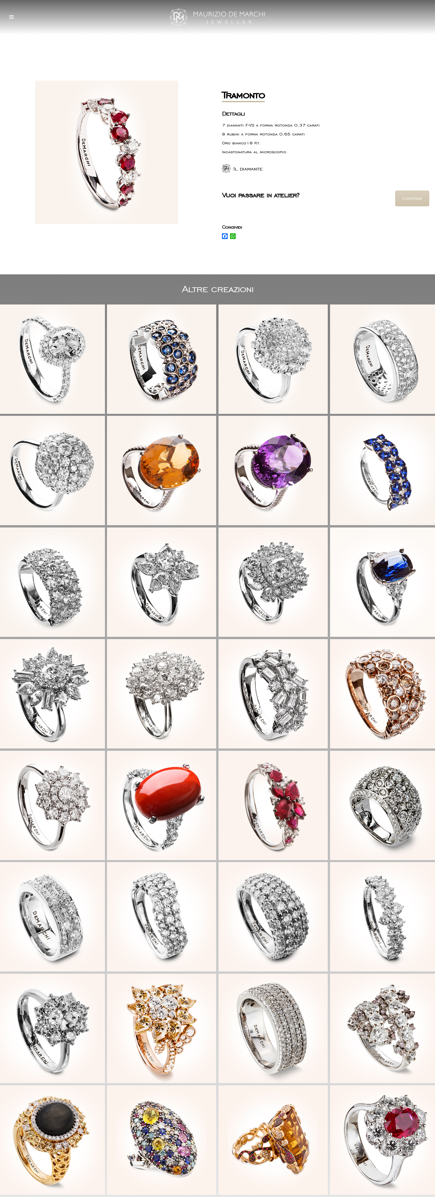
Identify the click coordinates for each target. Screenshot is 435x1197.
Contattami (412, 198)
